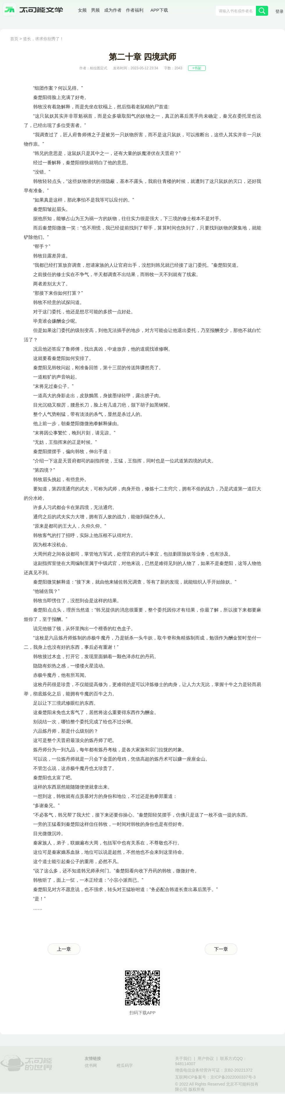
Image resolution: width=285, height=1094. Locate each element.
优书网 (91, 1065)
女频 (82, 10)
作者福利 (134, 10)
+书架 (196, 68)
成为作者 (113, 10)
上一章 (64, 949)
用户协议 (205, 1058)
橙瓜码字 (125, 1065)
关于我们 (183, 1058)
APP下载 (159, 10)
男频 (95, 10)
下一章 (221, 949)
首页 (14, 38)
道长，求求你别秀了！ (43, 38)
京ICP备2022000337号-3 (233, 1077)
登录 (279, 11)
